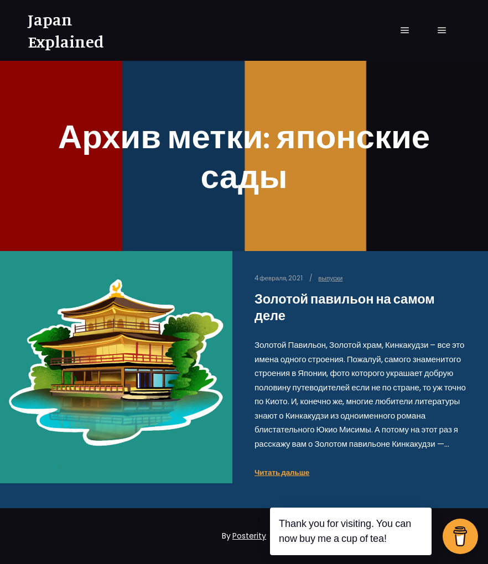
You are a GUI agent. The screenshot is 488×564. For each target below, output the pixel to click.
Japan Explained (66, 30)
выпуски (330, 278)
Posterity (249, 535)
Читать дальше (282, 472)
